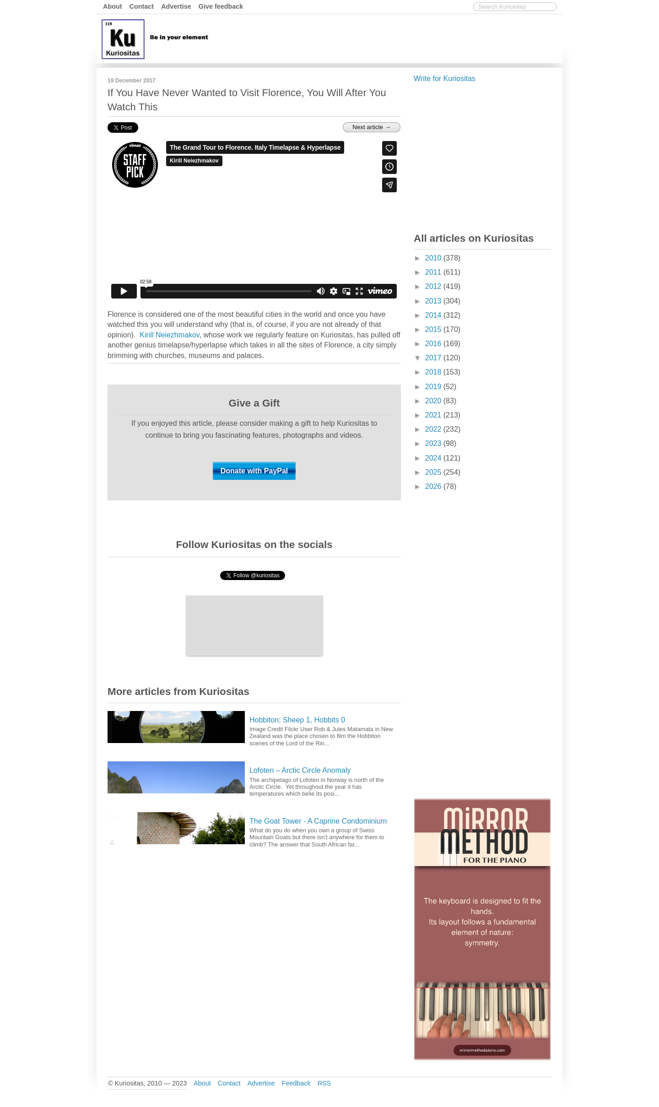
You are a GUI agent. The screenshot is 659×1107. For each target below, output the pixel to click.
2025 (434, 472)
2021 (434, 415)
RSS (324, 1083)
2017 (434, 358)
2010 (434, 258)
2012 (434, 286)
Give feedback (221, 6)
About (112, 6)
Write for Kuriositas (444, 78)
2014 (434, 315)
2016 (434, 343)
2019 (434, 387)
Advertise (176, 6)
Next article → (371, 127)
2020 (434, 401)
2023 (434, 443)
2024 (434, 458)
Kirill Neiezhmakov (169, 335)
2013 (434, 301)
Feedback (295, 1083)
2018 (434, 372)
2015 (434, 329)
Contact (142, 6)
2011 (434, 272)
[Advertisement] (393, 38)
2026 (434, 486)
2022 (434, 429)
